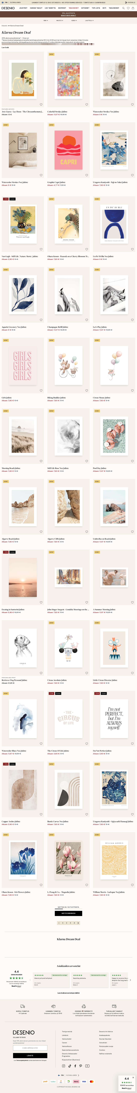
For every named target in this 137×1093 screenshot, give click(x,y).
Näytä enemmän (68, 913)
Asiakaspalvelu (104, 1035)
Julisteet (23, 8)
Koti (104, 8)
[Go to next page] (78, 923)
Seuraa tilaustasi (105, 1039)
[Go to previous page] (59, 923)
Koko (74, 20)
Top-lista (96, 8)
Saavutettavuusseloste (70, 1050)
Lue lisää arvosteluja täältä (69, 993)
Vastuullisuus (67, 1046)
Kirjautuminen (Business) (71, 1060)
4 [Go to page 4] (74, 923)
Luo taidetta (50, 8)
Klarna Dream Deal (16, 26)
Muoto (60, 20)
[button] (126, 1083)
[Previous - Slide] (30, 980)
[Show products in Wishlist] (128, 8)
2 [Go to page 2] (66, 923)
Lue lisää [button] (5, 47)
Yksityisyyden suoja (106, 1046)
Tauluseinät (114, 8)
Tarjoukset (74, 8)
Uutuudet (85, 8)
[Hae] (123, 8)
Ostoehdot (103, 1043)
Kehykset (62, 8)
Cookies (102, 1050)
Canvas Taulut (36, 8)
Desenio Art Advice (106, 1032)
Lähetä (30, 1056)
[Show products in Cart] (133, 8)
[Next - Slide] (130, 980)
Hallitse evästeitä (105, 1054)
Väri (46, 20)
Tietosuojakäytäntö (22, 1060)
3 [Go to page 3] (70, 923)
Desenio (5, 26)
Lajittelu (89, 20)
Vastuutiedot (66, 1039)
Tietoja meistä (67, 1032)
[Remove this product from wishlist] (41, 104)
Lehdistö (65, 1035)
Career (64, 1043)
